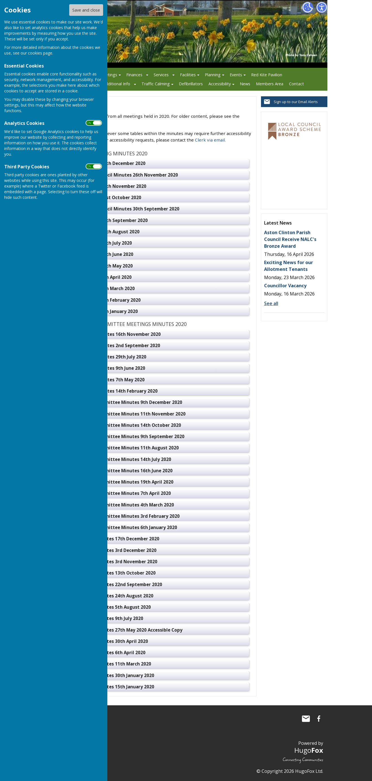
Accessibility (219, 83)
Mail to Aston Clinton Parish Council (306, 718)
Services (161, 74)
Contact (296, 83)
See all (271, 303)
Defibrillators (191, 83)
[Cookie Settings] (307, 7)
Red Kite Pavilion (266, 74)
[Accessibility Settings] (321, 7)
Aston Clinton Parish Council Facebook (319, 718)
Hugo (308, 750)
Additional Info (116, 83)
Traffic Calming (156, 83)
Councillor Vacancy (285, 285)
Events (236, 74)
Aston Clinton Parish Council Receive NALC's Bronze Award (290, 239)
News (245, 83)
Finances (134, 74)
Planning (213, 74)
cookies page (40, 53)
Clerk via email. (210, 140)
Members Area (269, 83)
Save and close (86, 10)
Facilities (188, 74)
